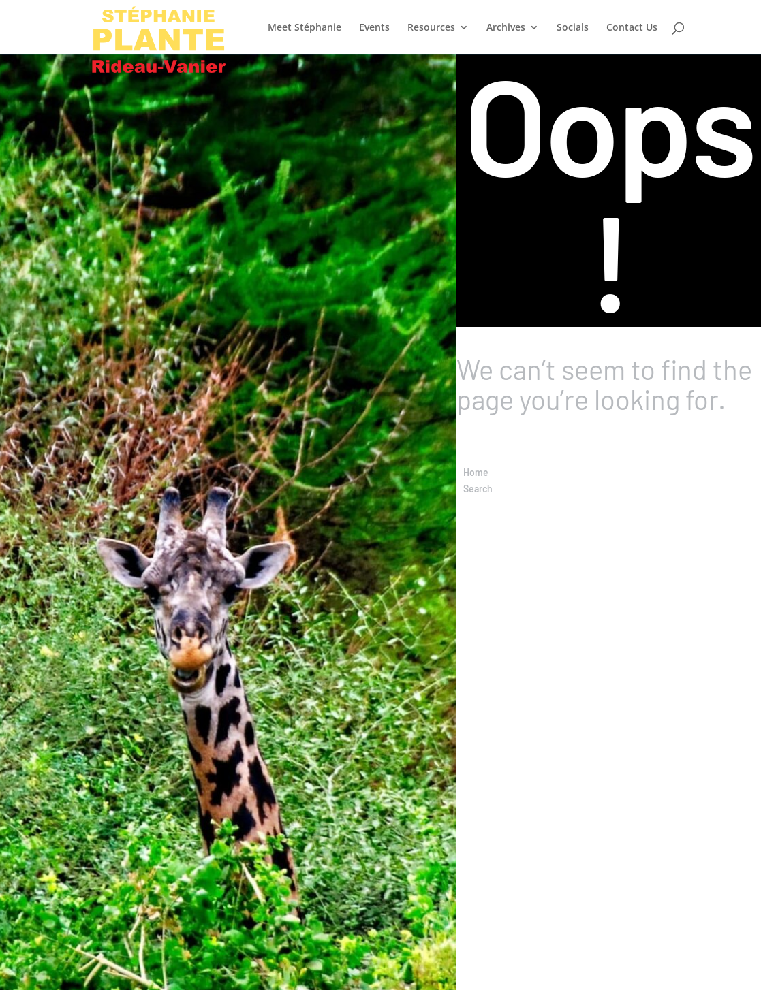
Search (478, 488)
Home (475, 472)
